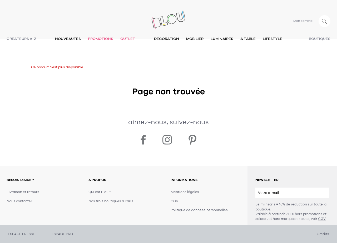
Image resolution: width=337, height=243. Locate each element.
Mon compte (303, 21)
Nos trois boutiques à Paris (110, 201)
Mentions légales (185, 192)
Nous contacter (19, 201)
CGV (322, 218)
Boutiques (319, 38)
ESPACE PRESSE (21, 234)
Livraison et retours (23, 192)
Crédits (323, 234)
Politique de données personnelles (199, 210)
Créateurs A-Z (21, 38)
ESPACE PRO (62, 234)
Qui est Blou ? (99, 192)
